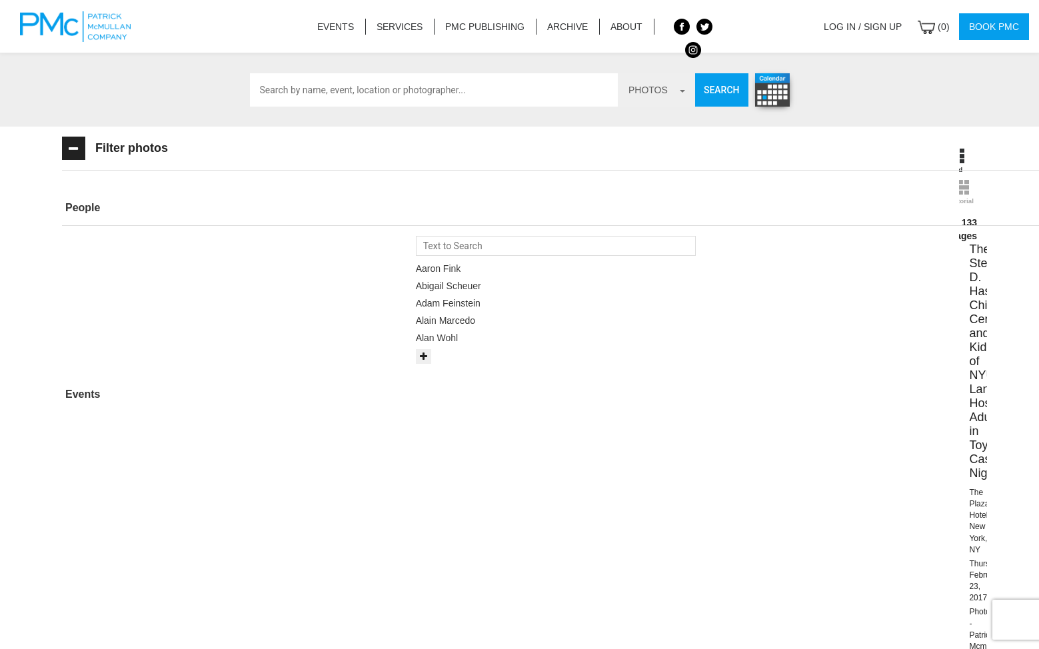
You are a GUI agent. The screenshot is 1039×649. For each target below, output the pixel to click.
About (625, 26)
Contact (473, 623)
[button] (158, 208)
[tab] (158, 208)
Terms (525, 623)
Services (399, 26)
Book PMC (994, 26)
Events (335, 26)
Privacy (574, 623)
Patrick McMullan (79, 26)
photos (656, 90)
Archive (566, 26)
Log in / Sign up (863, 26)
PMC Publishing (484, 26)
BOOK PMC (519, 491)
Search (722, 90)
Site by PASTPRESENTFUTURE (831, 539)
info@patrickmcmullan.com (439, 532)
